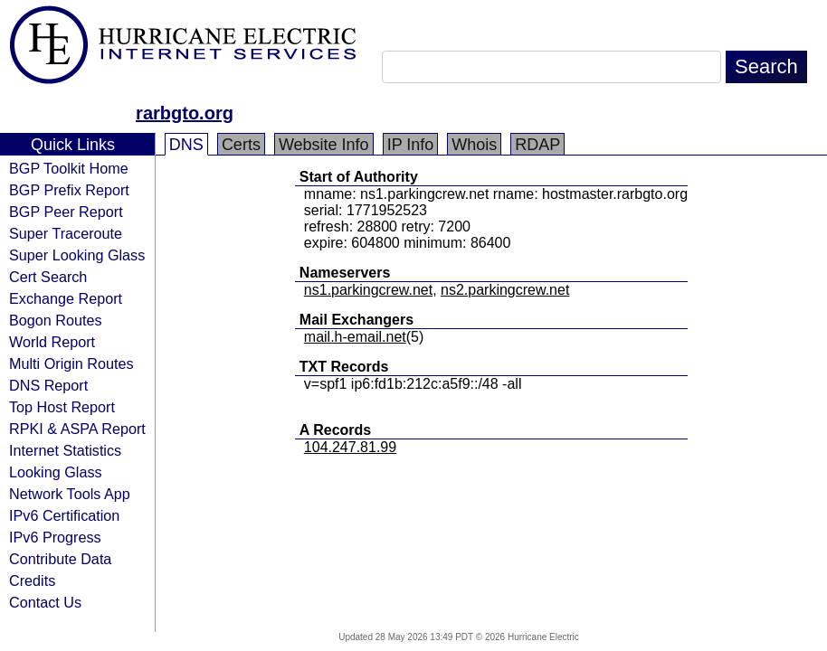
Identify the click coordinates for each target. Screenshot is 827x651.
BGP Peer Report (66, 211)
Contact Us (45, 602)
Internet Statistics (65, 450)
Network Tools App (69, 494)
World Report (52, 342)
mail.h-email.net (355, 336)
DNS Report (48, 385)
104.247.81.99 (350, 447)
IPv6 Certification (64, 515)
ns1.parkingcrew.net (368, 289)
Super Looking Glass (77, 255)
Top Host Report (62, 407)
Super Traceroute (65, 233)
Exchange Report (65, 298)
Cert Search (48, 277)
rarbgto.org (184, 113)
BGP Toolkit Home (68, 168)
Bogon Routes (55, 320)
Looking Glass (55, 472)
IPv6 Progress (55, 537)
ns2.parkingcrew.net (505, 289)
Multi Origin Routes (71, 363)
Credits (32, 580)
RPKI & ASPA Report (77, 428)
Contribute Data (60, 559)
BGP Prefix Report (69, 190)
